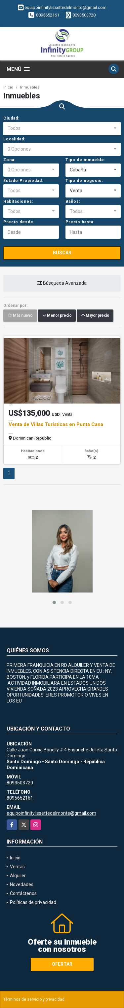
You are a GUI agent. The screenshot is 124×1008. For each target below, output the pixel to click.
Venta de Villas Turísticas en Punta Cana (56, 424)
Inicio (8, 87)
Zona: (9, 160)
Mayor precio (95, 315)
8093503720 (84, 15)
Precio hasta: (80, 222)
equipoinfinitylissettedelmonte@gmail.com (51, 813)
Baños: (72, 201)
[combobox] (62, 128)
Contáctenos (23, 893)
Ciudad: (11, 118)
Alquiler (18, 875)
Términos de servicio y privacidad (33, 999)
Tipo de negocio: (84, 180)
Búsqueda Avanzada (62, 283)
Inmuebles (29, 87)
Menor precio (56, 315)
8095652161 (47, 15)
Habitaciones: (18, 201)
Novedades (21, 884)
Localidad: (14, 139)
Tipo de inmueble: (85, 160)
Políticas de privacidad (33, 902)
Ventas (17, 866)
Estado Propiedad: (23, 180)
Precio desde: (19, 222)
